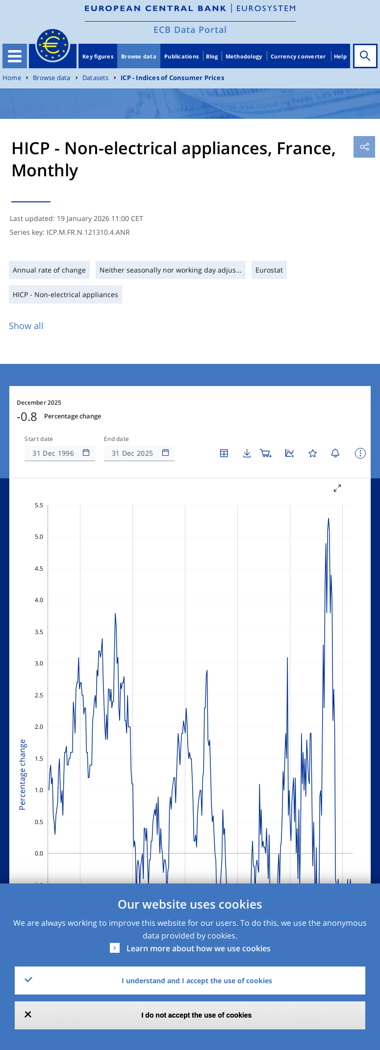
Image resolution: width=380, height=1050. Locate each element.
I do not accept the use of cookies (197, 1015)
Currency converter (298, 56)
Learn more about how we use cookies (199, 948)
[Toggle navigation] (14, 56)
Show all (26, 326)
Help (340, 56)
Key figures (97, 56)
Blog (212, 56)
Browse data (138, 56)
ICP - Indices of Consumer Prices (172, 78)
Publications (181, 56)
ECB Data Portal (190, 29)
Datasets (95, 78)
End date (116, 439)
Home (11, 78)
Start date (39, 439)
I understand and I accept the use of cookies (197, 980)
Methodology (244, 56)
